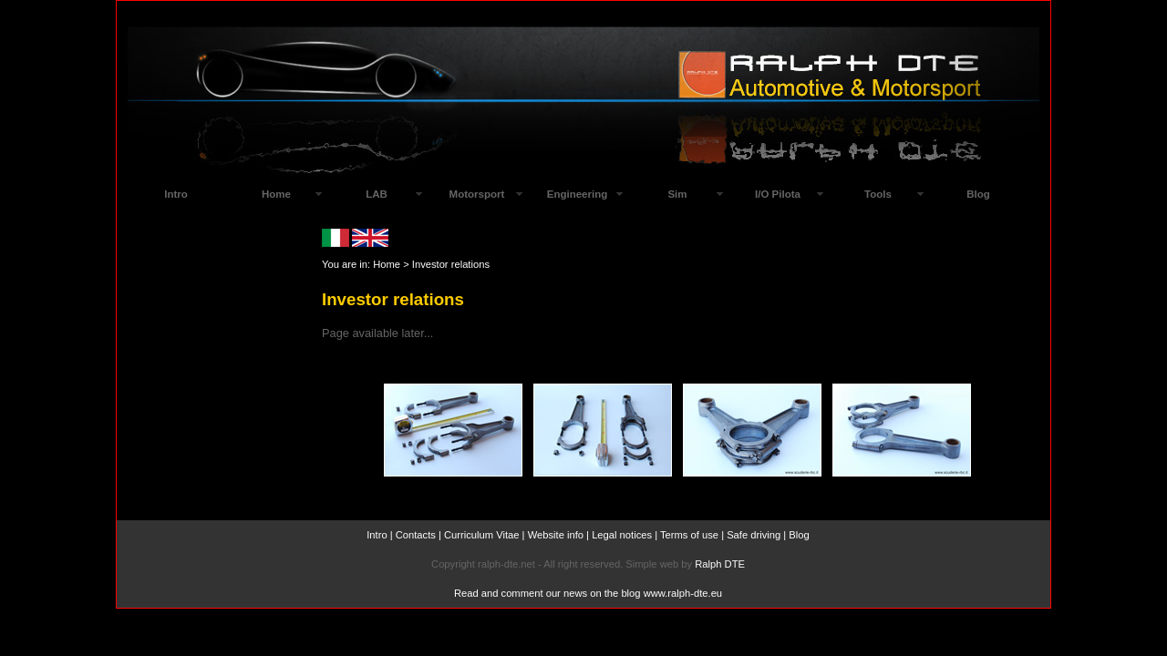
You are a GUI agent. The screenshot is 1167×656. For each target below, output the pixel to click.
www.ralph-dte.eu (683, 593)
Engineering (577, 194)
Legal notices (622, 534)
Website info (556, 534)
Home (386, 264)
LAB (376, 194)
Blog (978, 194)
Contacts (416, 534)
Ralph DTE (720, 564)
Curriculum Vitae (482, 534)
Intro (377, 534)
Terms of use (689, 534)
